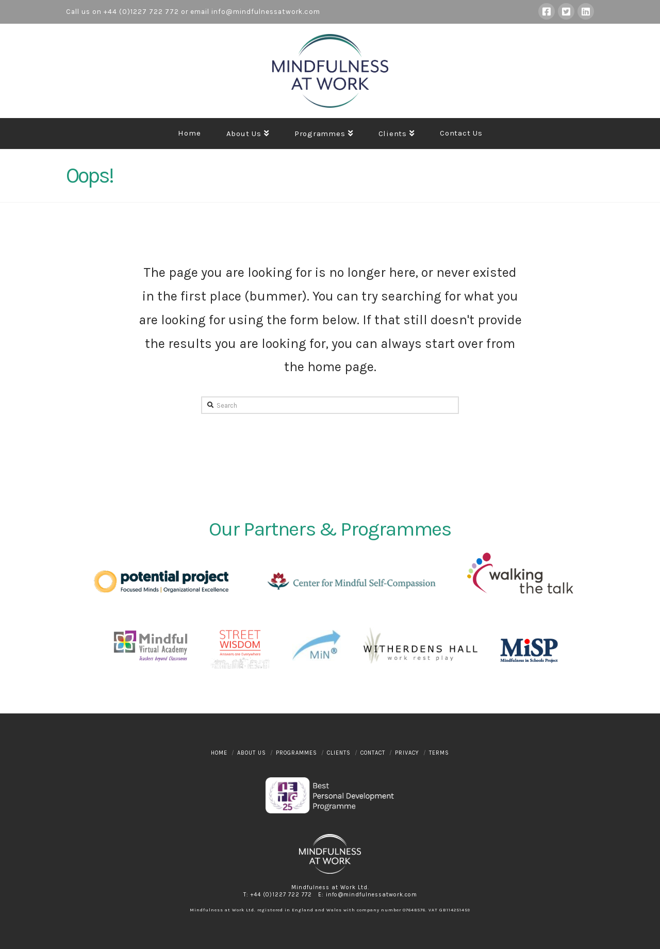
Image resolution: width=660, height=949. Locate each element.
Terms (439, 753)
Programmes (296, 753)
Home (219, 753)
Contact (372, 753)
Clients (339, 753)
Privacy (407, 753)
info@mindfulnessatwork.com (265, 11)
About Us (251, 753)
